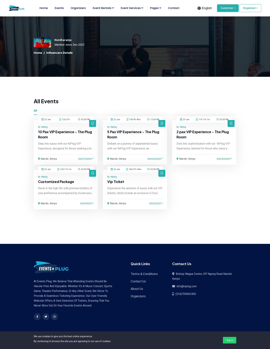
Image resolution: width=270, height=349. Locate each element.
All (35, 110)
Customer (226, 8)
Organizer (249, 8)
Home (43, 8)
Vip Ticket (115, 182)
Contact (173, 8)
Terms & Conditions (144, 274)
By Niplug (42, 127)
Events (59, 8)
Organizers (78, 8)
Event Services (132, 8)
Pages (155, 8)
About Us (137, 289)
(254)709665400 (186, 294)
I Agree (229, 340)
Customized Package (56, 182)
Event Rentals (103, 8)
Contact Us (138, 281)
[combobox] (204, 8)
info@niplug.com (187, 286)
